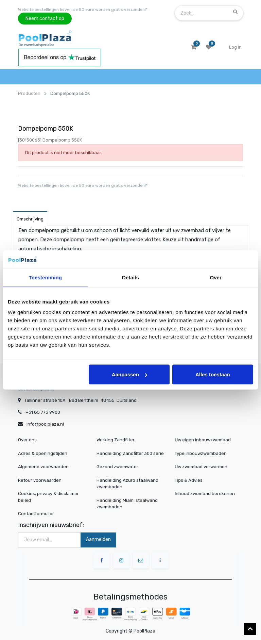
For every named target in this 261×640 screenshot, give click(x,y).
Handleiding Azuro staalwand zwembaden (127, 484)
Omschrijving (30, 218)
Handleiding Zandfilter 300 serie (130, 453)
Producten (29, 93)
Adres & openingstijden (42, 453)
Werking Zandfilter (116, 439)
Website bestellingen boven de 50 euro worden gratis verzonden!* (82, 9)
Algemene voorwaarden (43, 466)
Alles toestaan (212, 374)
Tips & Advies (192, 480)
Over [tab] (216, 277)
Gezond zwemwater (117, 466)
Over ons (27, 439)
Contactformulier (36, 513)
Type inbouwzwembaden (202, 453)
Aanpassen (129, 374)
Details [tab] (130, 277)
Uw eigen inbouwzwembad (204, 440)
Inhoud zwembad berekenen (206, 493)
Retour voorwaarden (40, 480)
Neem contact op (44, 18)
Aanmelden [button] (98, 539)
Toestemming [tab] (45, 277)
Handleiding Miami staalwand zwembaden (127, 504)
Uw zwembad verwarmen (202, 467)
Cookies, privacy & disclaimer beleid (48, 497)
